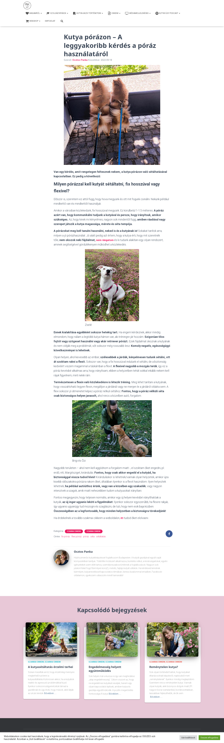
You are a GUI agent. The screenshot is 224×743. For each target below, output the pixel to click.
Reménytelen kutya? (163, 667)
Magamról (34, 13)
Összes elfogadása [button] (209, 737)
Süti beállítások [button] (188, 737)
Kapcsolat (50, 21)
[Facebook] (169, 533)
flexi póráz (76, 536)
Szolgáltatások (57, 13)
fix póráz (65, 536)
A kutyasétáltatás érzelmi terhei (50, 667)
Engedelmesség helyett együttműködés (105, 668)
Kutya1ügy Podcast (167, 13)
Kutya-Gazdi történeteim (88, 13)
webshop (33, 21)
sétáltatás (101, 536)
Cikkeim (114, 13)
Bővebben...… (50, 693)
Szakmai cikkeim (74, 531)
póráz (86, 536)
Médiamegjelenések (138, 13)
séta (92, 536)
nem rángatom (105, 240)
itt (122, 517)
